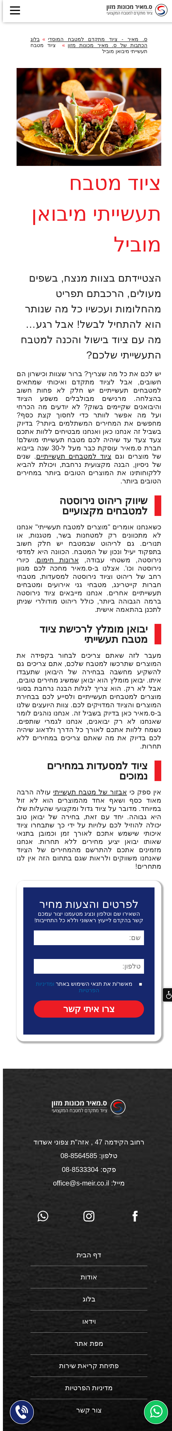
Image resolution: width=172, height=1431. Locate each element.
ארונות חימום (55, 560)
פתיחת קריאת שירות (86, 1366)
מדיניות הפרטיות (86, 1388)
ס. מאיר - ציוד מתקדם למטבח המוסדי (94, 39)
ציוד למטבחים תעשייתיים (71, 456)
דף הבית (86, 1255)
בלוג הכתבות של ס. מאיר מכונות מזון (86, 42)
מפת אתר (86, 1343)
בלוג (86, 1299)
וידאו (86, 1321)
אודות (86, 1277)
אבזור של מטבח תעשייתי (87, 792)
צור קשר (86, 1410)
